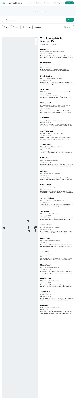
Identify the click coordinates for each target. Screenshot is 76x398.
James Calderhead (47, 198)
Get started (69, 3)
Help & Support (57, 3)
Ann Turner (44, 251)
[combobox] (33, 20)
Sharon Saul (44, 211)
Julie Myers (44, 89)
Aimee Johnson (46, 225)
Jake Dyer (44, 171)
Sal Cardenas (45, 238)
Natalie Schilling (46, 76)
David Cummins (46, 185)
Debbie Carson (45, 158)
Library (46, 3)
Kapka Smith (44, 305)
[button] (4, 228)
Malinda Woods (46, 265)
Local (36, 11)
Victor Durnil (44, 118)
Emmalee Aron (45, 63)
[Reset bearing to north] (36, 43)
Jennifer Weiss (45, 292)
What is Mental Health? (34, 3)
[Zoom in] (36, 39)
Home (31, 11)
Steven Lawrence (46, 131)
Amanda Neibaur (46, 144)
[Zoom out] (36, 41)
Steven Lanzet (45, 103)
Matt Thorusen (45, 278)
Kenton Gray (44, 49)
